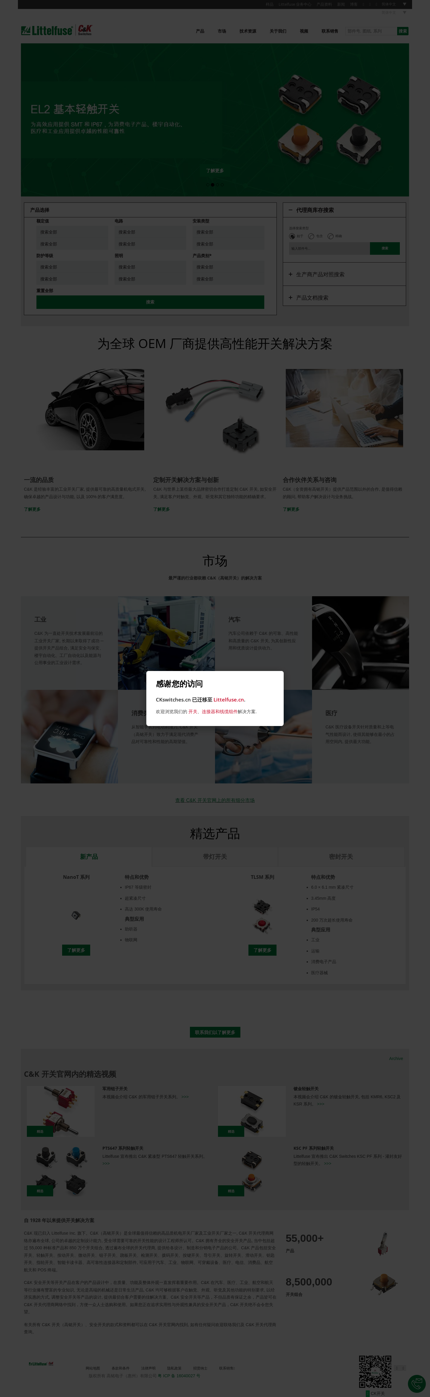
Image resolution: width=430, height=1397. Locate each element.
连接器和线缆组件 (220, 711)
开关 (192, 711)
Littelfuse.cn (229, 699)
